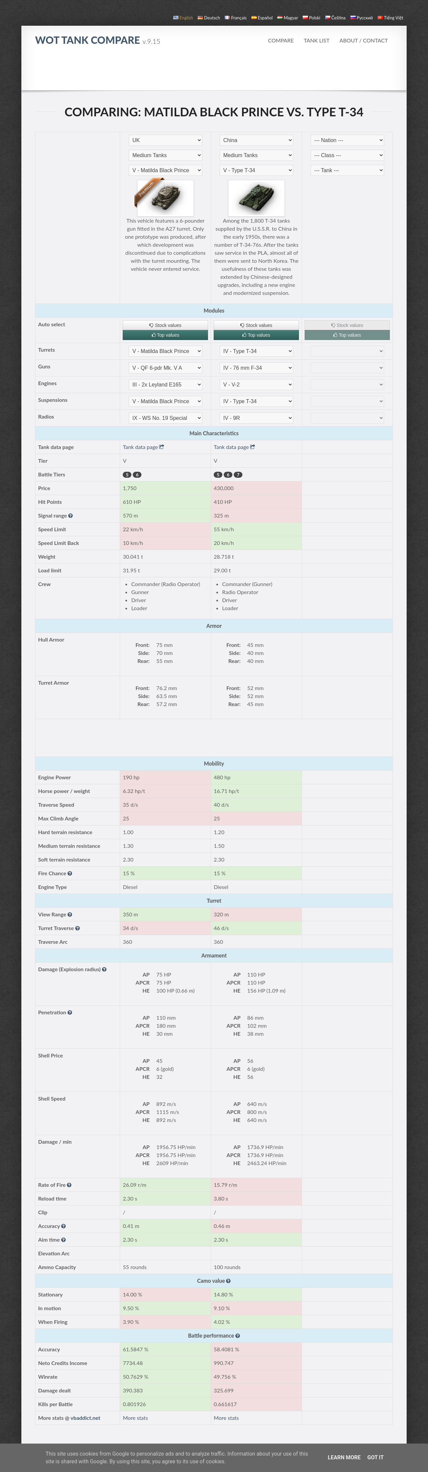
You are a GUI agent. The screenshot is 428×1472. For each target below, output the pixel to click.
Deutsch (209, 17)
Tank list (316, 40)
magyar (287, 17)
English (183, 17)
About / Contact (363, 40)
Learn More (344, 1457)
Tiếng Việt (390, 17)
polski (311, 17)
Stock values (165, 325)
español (262, 17)
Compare (281, 40)
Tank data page (143, 447)
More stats (135, 1417)
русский (361, 17)
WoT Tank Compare (97, 40)
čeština (335, 17)
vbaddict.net (85, 1417)
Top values (166, 335)
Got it (375, 1457)
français (236, 17)
